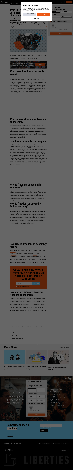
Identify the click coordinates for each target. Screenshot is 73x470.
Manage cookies (36, 18)
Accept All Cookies (43, 14)
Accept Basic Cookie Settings (29, 14)
